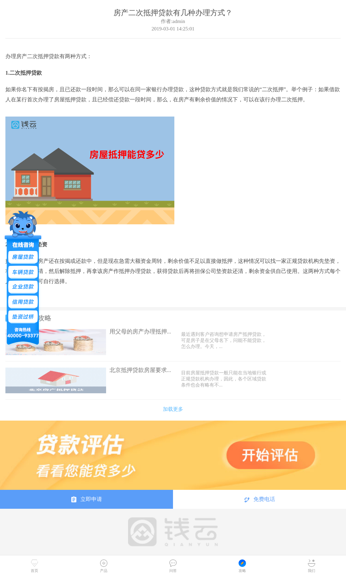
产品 (103, 566)
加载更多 (173, 407)
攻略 (242, 566)
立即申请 (86, 499)
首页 (34, 566)
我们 (311, 566)
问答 (173, 566)
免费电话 (259, 499)
